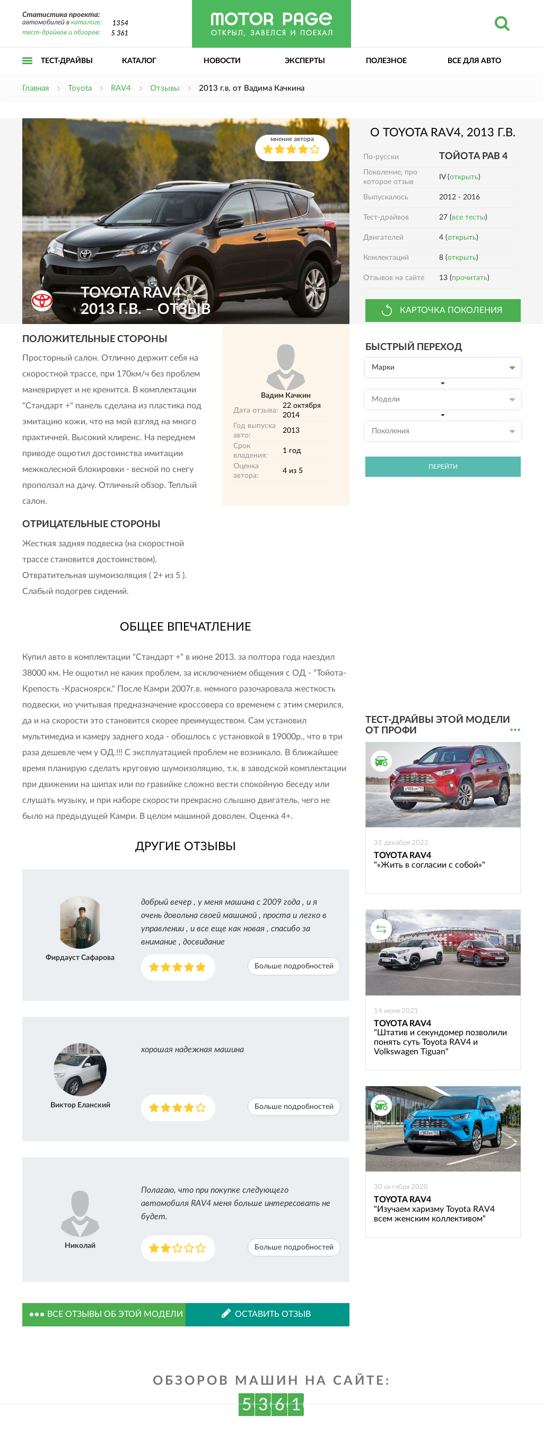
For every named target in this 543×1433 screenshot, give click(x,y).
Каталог (139, 61)
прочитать (469, 278)
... (515, 730)
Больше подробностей (294, 966)
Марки (443, 367)
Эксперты (305, 61)
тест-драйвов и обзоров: (61, 32)
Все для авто (474, 61)
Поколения (443, 431)
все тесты (468, 217)
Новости (222, 61)
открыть (464, 177)
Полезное (386, 61)
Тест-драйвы (67, 61)
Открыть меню (27, 72)
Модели (443, 399)
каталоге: (86, 22)
